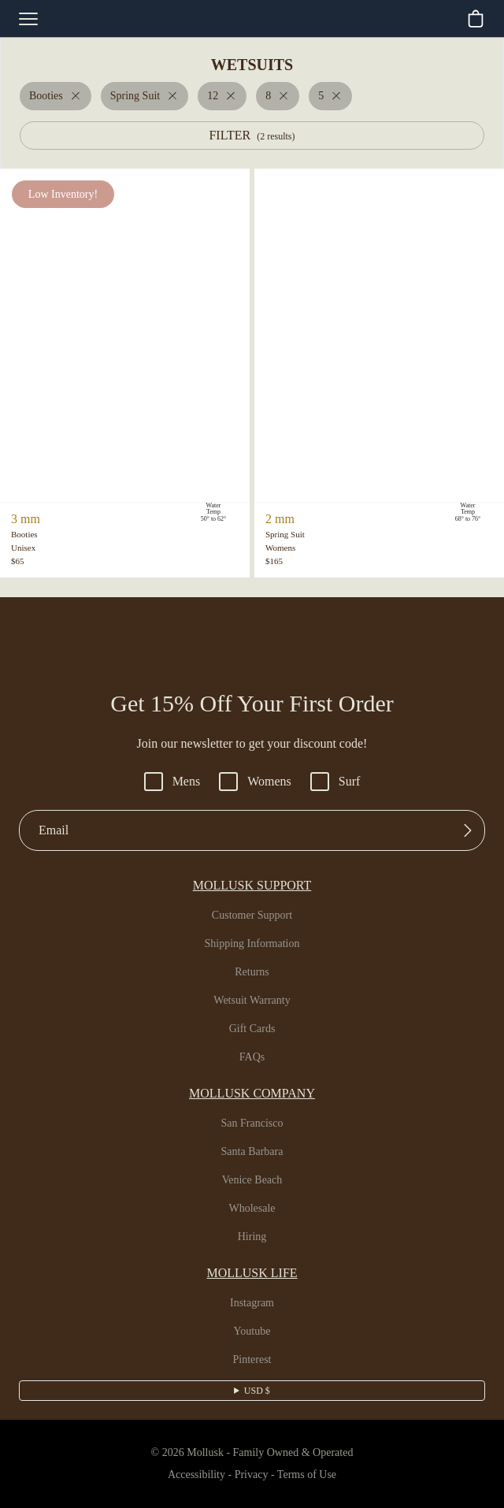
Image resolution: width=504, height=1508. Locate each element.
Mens (168, 781)
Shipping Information (252, 944)
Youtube (252, 1331)
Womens (256, 781)
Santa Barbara (252, 1152)
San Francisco (252, 1123)
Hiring (252, 1237)
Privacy (250, 1475)
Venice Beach (252, 1180)
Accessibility (190, 1475)
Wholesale (252, 1208)
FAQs (252, 1057)
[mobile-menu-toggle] (28, 19)
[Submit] (467, 830)
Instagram (252, 1303)
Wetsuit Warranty (252, 1000)
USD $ (257, 1390)
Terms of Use (313, 1475)
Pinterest (252, 1360)
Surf (339, 781)
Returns (252, 972)
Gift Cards (252, 1029)
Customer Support (252, 915)
